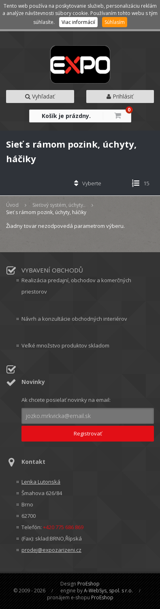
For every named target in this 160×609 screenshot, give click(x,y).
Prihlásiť (120, 96)
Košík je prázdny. (66, 116)
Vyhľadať (40, 96)
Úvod (12, 205)
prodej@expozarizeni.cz (51, 549)
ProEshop (88, 583)
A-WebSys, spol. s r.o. (108, 590)
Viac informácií (78, 22)
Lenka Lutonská (40, 481)
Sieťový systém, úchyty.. (58, 205)
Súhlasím (115, 22)
